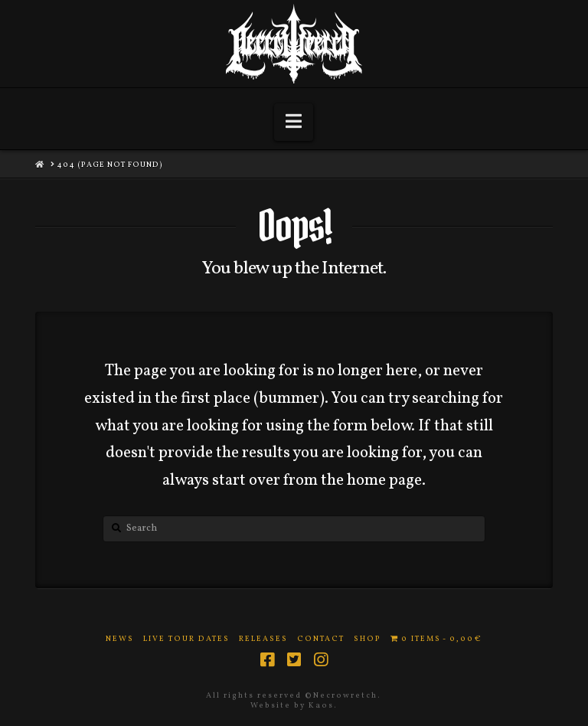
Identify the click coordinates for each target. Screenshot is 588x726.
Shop (367, 639)
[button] (293, 122)
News (120, 639)
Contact (321, 639)
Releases (263, 639)
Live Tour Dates (186, 639)
